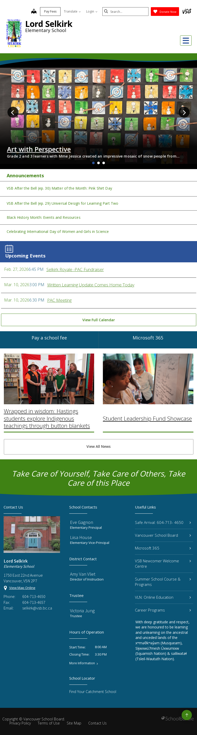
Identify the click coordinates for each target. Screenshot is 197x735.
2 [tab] (98, 163)
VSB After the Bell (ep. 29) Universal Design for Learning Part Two (62, 203)
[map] (33, 11)
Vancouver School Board (163, 535)
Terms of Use (49, 723)
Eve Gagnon (81, 522)
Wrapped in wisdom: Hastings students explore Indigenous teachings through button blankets (47, 399)
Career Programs (163, 610)
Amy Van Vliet (82, 574)
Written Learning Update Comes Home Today (90, 285)
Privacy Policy (20, 723)
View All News (98, 446)
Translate (72, 11)
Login (91, 11)
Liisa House (81, 537)
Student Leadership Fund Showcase (147, 399)
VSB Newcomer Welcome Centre (163, 563)
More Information (82, 663)
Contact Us (97, 723)
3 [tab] (103, 163)
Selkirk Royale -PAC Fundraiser (75, 269)
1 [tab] (93, 163)
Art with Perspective (39, 149)
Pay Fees (50, 11)
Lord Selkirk (48, 23)
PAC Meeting (59, 300)
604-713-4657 (33, 602)
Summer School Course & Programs (163, 581)
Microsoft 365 (163, 548)
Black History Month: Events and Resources (44, 217)
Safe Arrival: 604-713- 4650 (163, 522)
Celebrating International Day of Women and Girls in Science (58, 231)
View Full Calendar (98, 319)
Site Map (74, 723)
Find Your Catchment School (92, 691)
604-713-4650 (33, 596)
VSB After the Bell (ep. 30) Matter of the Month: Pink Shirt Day (59, 188)
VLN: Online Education (163, 597)
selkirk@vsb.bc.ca (37, 607)
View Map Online (22, 587)
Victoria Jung (82, 611)
